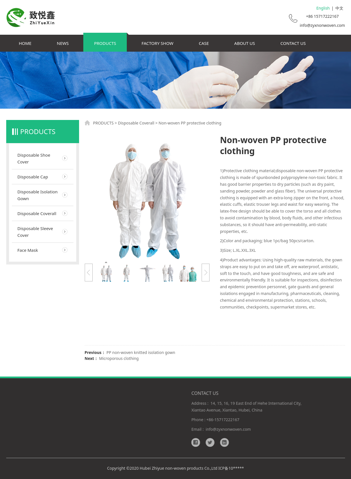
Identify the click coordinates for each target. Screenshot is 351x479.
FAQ (128, 435)
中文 (339, 8)
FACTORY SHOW (157, 43)
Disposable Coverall (37, 213)
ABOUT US (244, 43)
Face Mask (28, 250)
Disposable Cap (33, 177)
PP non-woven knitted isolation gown (140, 352)
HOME (25, 43)
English (323, 8)
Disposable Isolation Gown (38, 195)
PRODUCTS (105, 43)
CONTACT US (293, 43)
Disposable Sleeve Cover (35, 232)
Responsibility (138, 427)
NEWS (63, 43)
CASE (204, 43)
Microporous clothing (119, 358)
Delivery (132, 419)
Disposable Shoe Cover (34, 158)
